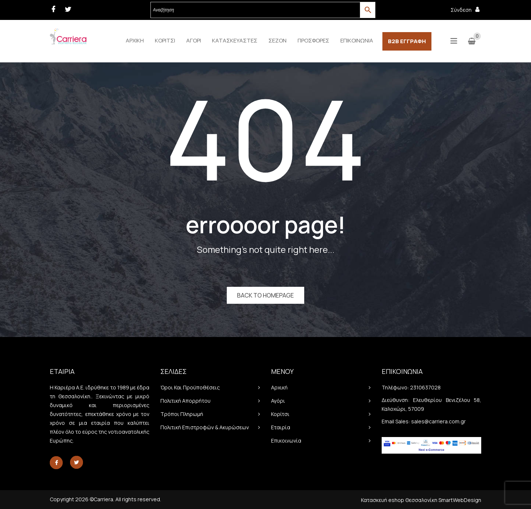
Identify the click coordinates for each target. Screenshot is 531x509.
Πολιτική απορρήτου (185, 400)
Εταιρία (280, 427)
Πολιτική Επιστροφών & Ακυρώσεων (204, 427)
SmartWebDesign (459, 499)
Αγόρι (278, 400)
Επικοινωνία (286, 440)
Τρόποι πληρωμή (181, 413)
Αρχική (279, 387)
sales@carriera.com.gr (438, 421)
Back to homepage (265, 295)
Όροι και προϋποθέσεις (190, 387)
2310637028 (425, 387)
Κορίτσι (280, 413)
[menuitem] (134, 40)
